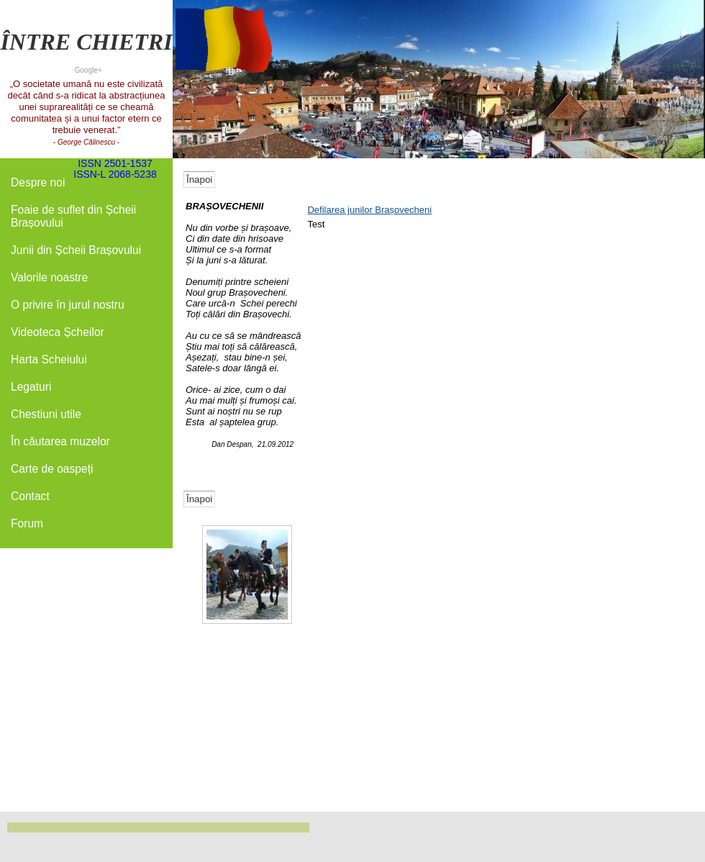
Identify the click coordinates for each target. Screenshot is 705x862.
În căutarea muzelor (60, 441)
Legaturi (31, 387)
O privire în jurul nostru (67, 305)
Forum (27, 523)
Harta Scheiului (49, 359)
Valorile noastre (49, 277)
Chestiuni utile (46, 414)
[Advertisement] (86, 591)
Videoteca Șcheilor (57, 332)
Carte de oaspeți (52, 469)
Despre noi (38, 182)
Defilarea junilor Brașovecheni (369, 209)
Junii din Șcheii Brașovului (76, 250)
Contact (30, 496)
